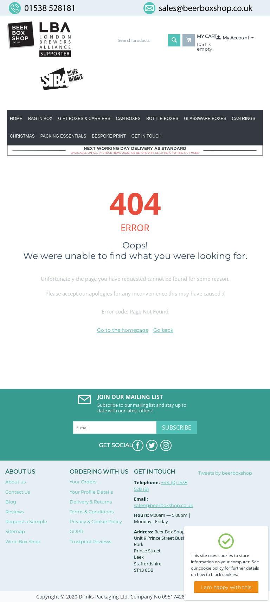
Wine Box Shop (22, 541)
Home (16, 118)
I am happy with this (226, 587)
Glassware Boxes (205, 118)
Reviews (14, 511)
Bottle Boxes (162, 118)
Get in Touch (146, 136)
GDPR (76, 531)
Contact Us (17, 492)
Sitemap (15, 531)
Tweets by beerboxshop (225, 473)
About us (15, 481)
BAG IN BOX (40, 118)
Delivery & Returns (91, 502)
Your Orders (83, 481)
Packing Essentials (63, 136)
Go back (163, 330)
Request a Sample (26, 521)
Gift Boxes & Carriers (84, 118)
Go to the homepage (122, 330)
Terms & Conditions (92, 511)
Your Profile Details (91, 492)
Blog (10, 502)
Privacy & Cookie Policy (96, 521)
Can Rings (244, 118)
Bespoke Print (109, 136)
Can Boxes (128, 118)
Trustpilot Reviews (90, 541)
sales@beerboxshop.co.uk (163, 505)
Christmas (22, 136)
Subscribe (176, 427)
